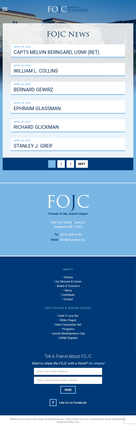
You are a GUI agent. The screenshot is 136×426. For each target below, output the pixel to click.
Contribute (68, 295)
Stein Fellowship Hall (68, 324)
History (68, 277)
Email (54, 239)
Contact (68, 299)
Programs (68, 329)
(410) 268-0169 (71, 234)
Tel (56, 234)
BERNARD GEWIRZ (33, 90)
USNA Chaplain (68, 338)
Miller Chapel (68, 320)
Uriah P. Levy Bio (68, 315)
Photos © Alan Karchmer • (78, 419)
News (68, 290)
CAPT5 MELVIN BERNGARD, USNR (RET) (56, 52)
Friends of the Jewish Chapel (68, 213)
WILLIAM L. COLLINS (36, 71)
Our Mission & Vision (68, 281)
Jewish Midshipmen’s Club (68, 333)
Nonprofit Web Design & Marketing (107, 419)
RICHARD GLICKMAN (36, 127)
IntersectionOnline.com (68, 422)
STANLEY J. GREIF (33, 146)
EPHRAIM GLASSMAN (37, 108)
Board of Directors (68, 286)
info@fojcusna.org (72, 239)
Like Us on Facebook (72, 402)
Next (81, 164)
